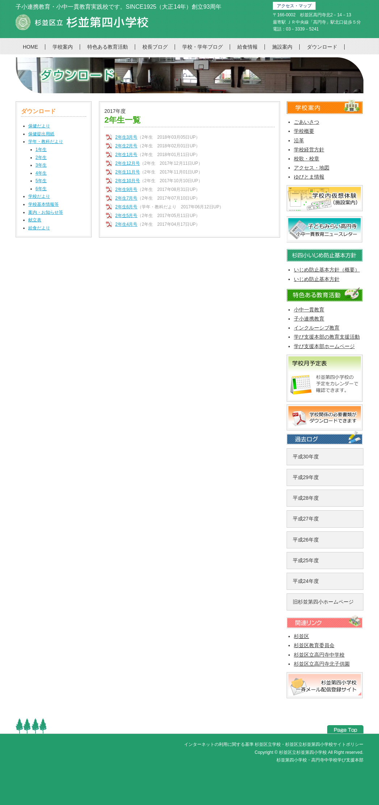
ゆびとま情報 (309, 177)
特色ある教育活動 (107, 47)
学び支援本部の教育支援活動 (327, 337)
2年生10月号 (127, 180)
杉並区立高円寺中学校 (319, 655)
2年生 (41, 157)
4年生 (41, 173)
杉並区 (301, 636)
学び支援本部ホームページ (324, 346)
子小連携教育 (309, 319)
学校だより (39, 196)
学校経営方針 (309, 149)
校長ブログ (155, 47)
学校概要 (304, 131)
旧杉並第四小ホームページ (323, 602)
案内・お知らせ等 (45, 212)
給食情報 (247, 47)
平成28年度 (306, 498)
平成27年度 (306, 519)
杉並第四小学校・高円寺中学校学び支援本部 (319, 760)
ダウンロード (322, 47)
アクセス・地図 (311, 168)
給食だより (39, 227)
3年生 (41, 165)
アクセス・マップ (294, 5)
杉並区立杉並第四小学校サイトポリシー (324, 744)
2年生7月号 (126, 198)
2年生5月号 (126, 215)
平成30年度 (306, 456)
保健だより (39, 125)
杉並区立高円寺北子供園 (322, 664)
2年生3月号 (126, 137)
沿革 (299, 140)
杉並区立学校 (268, 744)
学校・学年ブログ (202, 47)
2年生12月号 (127, 163)
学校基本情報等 (43, 204)
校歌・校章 (306, 159)
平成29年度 (306, 477)
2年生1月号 (126, 154)
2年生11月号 (127, 172)
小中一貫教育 (309, 309)
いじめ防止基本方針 (317, 279)
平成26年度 (306, 540)
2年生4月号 (126, 224)
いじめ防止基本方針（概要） (327, 270)
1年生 (41, 149)
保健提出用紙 (41, 133)
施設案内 (282, 47)
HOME (30, 47)
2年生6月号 (126, 206)
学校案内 (63, 47)
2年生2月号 (126, 145)
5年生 (41, 180)
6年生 (41, 188)
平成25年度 (306, 560)
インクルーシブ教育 (317, 328)
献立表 (34, 219)
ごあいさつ (306, 122)
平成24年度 (306, 581)
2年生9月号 (126, 189)
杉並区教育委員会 (314, 645)
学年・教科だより (45, 141)
